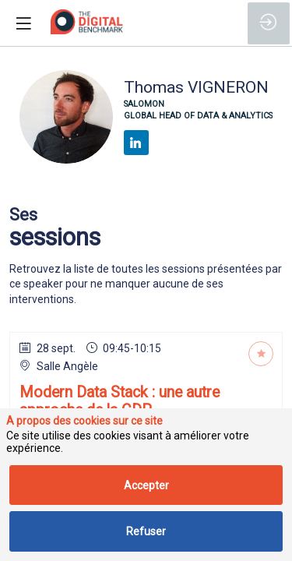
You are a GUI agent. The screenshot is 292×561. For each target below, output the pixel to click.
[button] (23, 23)
